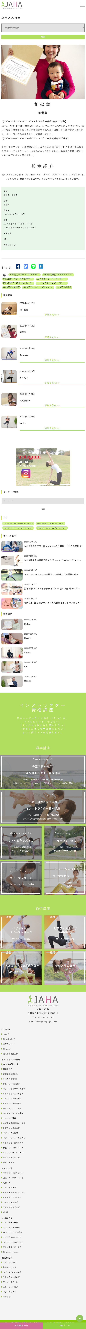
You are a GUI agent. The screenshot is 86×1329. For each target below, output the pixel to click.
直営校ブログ (7, 1044)
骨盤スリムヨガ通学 (10, 1084)
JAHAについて (8, 1039)
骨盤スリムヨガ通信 (10, 1128)
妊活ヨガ (5, 1182)
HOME (5, 1034)
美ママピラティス (9, 1282)
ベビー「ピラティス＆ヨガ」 (14, 1138)
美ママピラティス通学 (11, 1108)
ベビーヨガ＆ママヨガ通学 (13, 1089)
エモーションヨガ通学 (11, 1098)
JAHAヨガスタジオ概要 (11, 1232)
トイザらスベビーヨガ (11, 1237)
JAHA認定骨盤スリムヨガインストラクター (58, 275)
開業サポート (7, 1162)
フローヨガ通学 (8, 1118)
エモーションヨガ (9, 1202)
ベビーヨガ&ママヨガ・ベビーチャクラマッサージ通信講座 (52, 283)
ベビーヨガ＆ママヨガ (11, 1197)
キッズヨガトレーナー (11, 1157)
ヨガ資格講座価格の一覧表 (13, 1123)
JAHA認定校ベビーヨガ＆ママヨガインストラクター (38, 287)
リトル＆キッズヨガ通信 (12, 1143)
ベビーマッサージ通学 (11, 1103)
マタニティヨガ (8, 1187)
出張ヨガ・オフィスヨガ (12, 1178)
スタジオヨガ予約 (9, 1222)
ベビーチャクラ (8, 1292)
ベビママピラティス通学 (12, 1113)
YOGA (4, 1212)
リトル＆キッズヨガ (10, 1207)
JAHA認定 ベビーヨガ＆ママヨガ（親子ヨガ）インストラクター (18, 279)
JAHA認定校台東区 (11, 287)
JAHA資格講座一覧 (9, 1064)
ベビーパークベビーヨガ (12, 1242)
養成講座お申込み (9, 1074)
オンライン (6, 1297)
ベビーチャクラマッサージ (13, 1192)
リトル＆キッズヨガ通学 (12, 1093)
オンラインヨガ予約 (10, 1227)
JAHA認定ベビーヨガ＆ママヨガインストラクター (25, 275)
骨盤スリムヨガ (8, 1267)
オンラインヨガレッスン (12, 1173)
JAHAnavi (6, 1049)
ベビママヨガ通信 (9, 1133)
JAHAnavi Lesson (10, 1252)
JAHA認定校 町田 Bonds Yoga (18, 283)
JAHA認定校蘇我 (63, 287)
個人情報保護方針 (9, 1054)
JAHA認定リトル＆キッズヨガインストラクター (52, 528)
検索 (43, 37)
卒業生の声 (6, 1069)
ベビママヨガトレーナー (12, 1152)
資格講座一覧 (21, 1326)
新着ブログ (64, 1326)
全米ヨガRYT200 (9, 1079)
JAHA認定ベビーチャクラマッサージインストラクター (52, 279)
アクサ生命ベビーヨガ (11, 1247)
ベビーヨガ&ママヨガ (11, 1272)
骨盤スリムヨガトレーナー (13, 1147)
